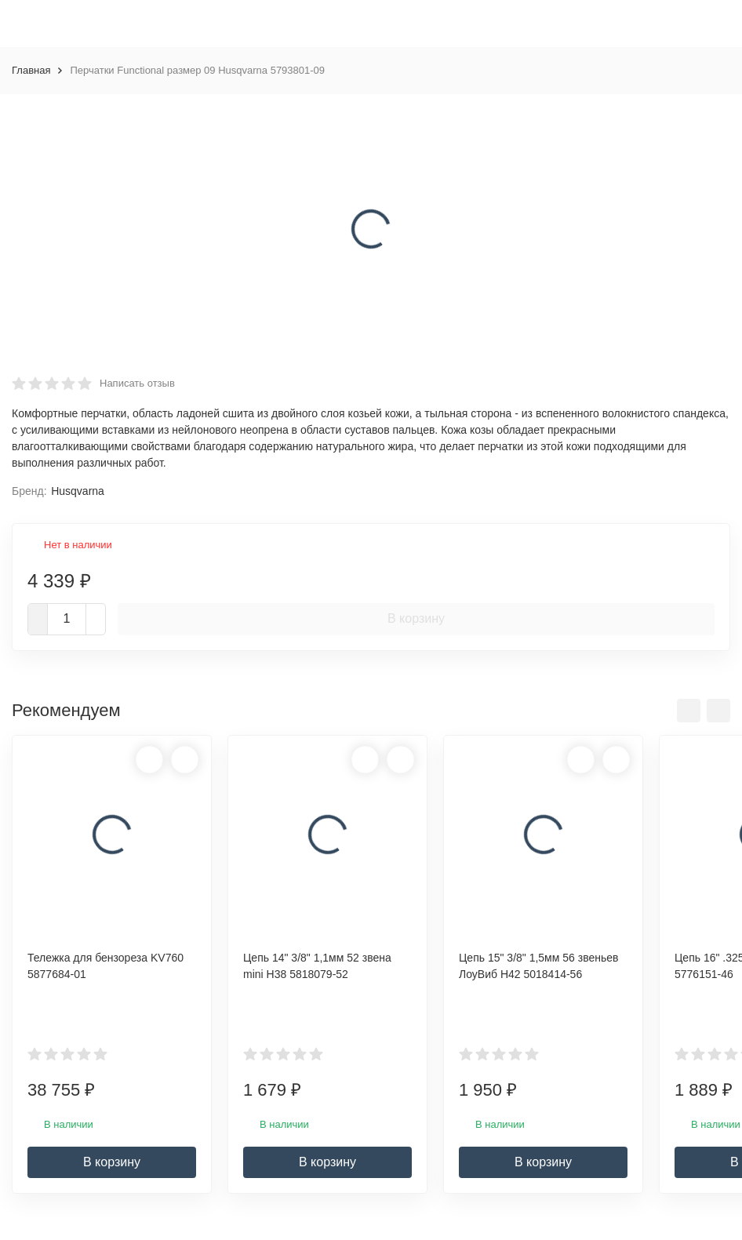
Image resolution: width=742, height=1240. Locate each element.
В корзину (416, 618)
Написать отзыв (137, 383)
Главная (31, 70)
